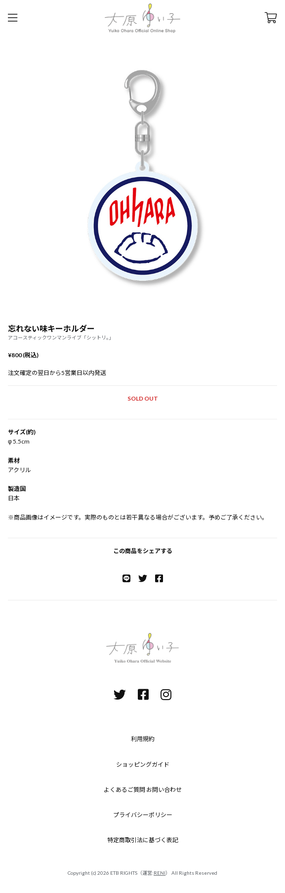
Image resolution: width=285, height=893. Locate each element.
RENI (159, 873)
